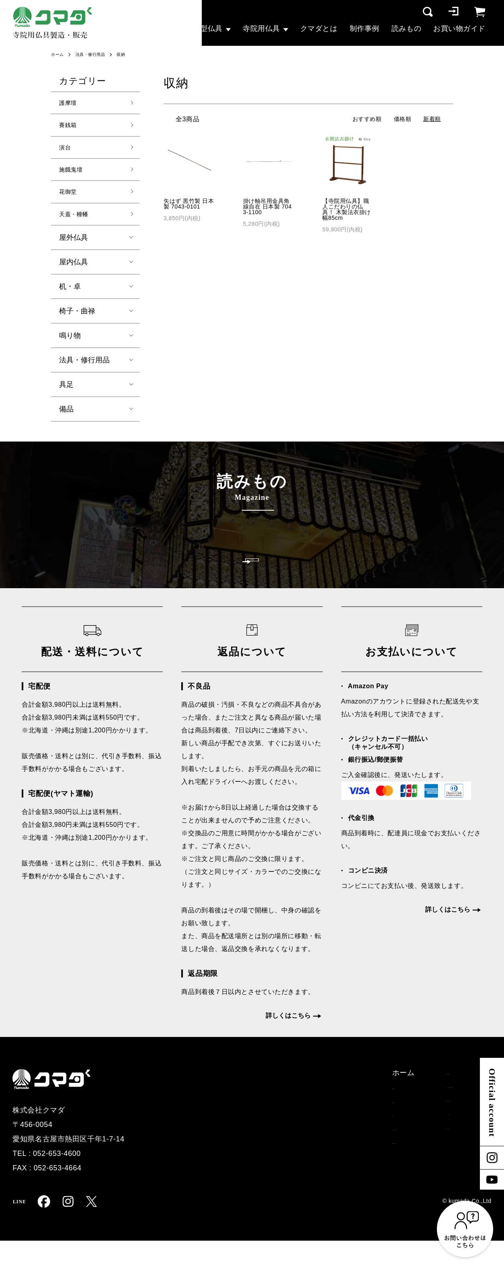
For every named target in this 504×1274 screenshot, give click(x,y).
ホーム (58, 54)
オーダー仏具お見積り (347, 1121)
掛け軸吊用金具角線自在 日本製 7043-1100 (267, 206)
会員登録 (432, 1152)
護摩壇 (70, 104)
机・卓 (70, 295)
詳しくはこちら (288, 1048)
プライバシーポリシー (454, 1137)
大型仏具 (208, 29)
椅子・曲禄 (77, 320)
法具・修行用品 (95, 54)
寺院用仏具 (261, 29)
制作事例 (364, 29)
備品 (66, 418)
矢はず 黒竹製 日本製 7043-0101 (189, 204)
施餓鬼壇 (74, 175)
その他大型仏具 (252, 1167)
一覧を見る (252, 581)
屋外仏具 (73, 246)
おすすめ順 (367, 119)
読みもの (406, 29)
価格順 (403, 119)
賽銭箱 (70, 127)
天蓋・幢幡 (77, 222)
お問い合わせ (332, 1137)
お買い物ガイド (459, 29)
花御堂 (70, 198)
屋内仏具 (73, 271)
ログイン (432, 1167)
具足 (66, 393)
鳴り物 (70, 344)
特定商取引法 (439, 1121)
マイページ (435, 1182)
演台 (66, 151)
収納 (130, 54)
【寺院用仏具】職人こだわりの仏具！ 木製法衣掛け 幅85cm (346, 209)
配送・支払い (439, 1106)
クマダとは (319, 29)
